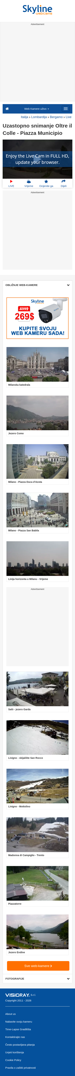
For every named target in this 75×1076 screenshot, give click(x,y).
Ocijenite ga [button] (46, 183)
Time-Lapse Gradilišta (18, 1029)
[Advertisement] (37, 64)
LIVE (11, 183)
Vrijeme (28, 183)
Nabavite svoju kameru (18, 1021)
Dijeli (64, 183)
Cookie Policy (13, 1060)
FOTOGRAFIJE (37, 978)
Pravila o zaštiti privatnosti (20, 1067)
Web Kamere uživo (36, 108)
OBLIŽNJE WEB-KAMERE (37, 285)
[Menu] (66, 109)
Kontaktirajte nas (15, 1036)
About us (10, 1013)
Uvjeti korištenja (14, 1052)
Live (68, 117)
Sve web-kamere (38, 966)
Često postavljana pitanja (20, 1044)
